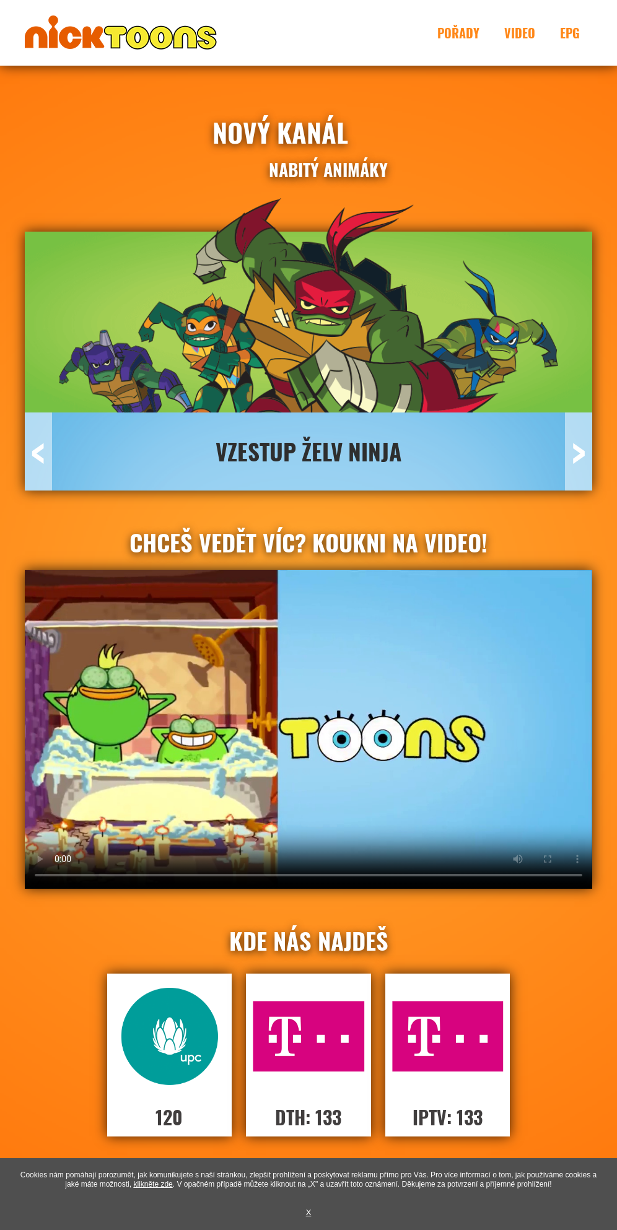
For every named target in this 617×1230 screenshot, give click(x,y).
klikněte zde (152, 1184)
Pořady (458, 33)
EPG (570, 33)
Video (519, 33)
